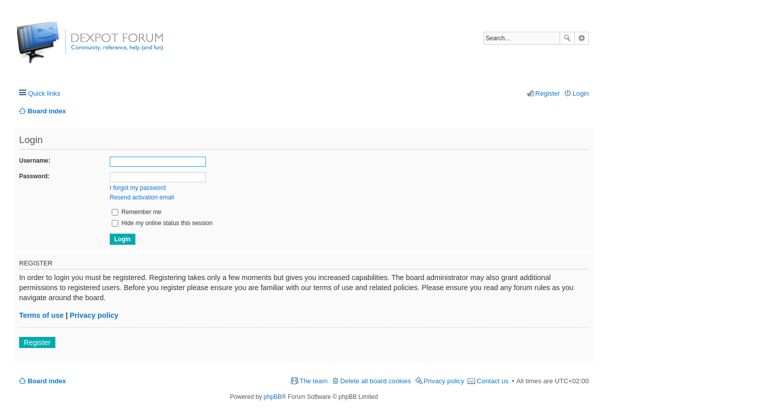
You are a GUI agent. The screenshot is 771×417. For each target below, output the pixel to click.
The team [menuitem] (313, 381)
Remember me (137, 212)
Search (567, 38)
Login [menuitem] (581, 93)
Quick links (44, 93)
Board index (47, 381)
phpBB (273, 396)
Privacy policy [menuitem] (444, 381)
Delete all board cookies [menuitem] (375, 381)
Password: (34, 176)
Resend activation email (142, 197)
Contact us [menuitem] (492, 381)
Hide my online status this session (162, 223)
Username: (34, 160)
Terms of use (41, 315)
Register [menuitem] (547, 93)
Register (37, 342)
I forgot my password (138, 187)
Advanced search (581, 38)
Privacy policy (94, 315)
